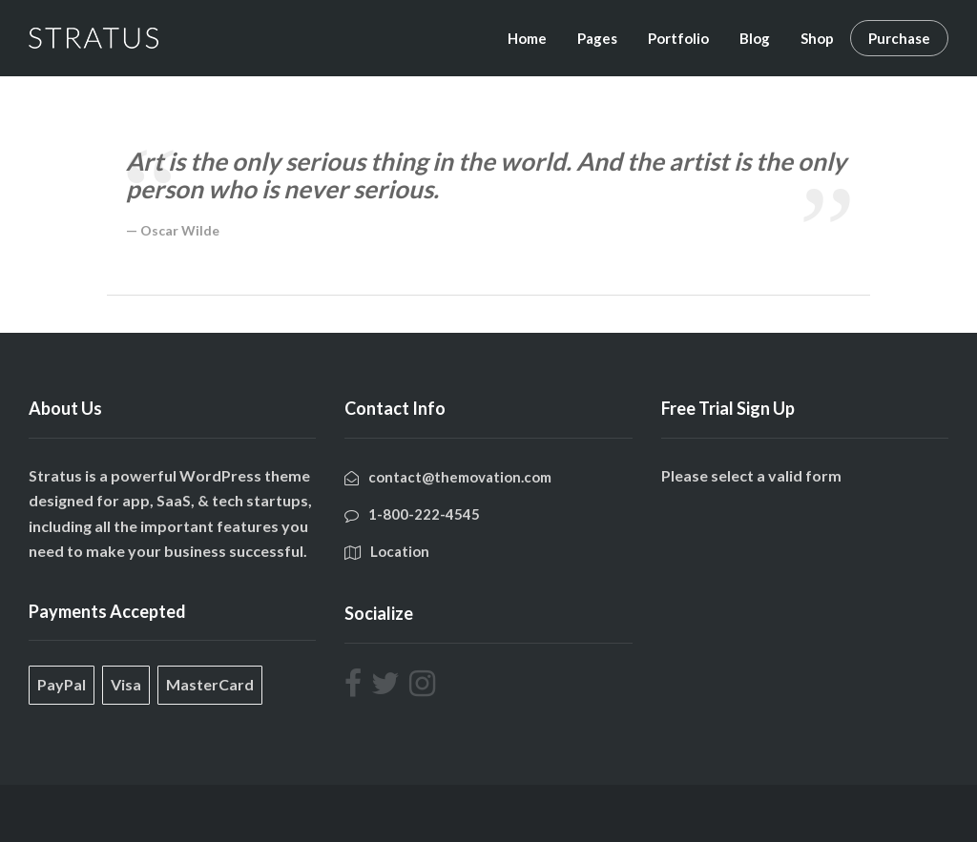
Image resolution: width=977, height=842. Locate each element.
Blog (754, 38)
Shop (817, 38)
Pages (597, 38)
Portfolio (678, 38)
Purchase (899, 38)
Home (527, 38)
